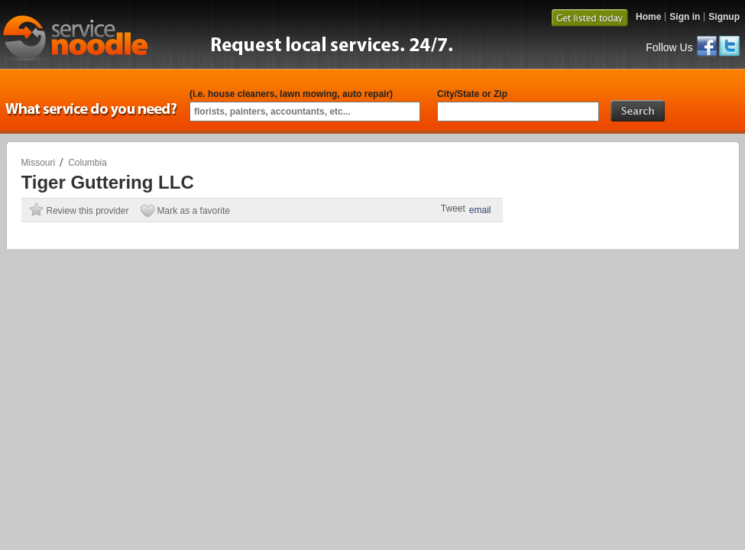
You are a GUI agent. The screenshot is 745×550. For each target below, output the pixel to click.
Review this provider (88, 210)
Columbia (87, 162)
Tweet (453, 208)
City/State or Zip (472, 94)
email (480, 210)
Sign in (684, 16)
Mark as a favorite (193, 210)
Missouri (38, 162)
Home (648, 16)
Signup (724, 16)
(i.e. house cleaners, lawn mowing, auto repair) (291, 94)
